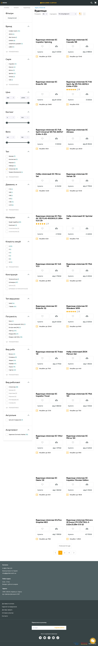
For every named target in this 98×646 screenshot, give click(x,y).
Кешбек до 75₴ (73, 410)
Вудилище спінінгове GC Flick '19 (79, 265)
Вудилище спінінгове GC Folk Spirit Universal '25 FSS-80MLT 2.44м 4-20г (49, 132)
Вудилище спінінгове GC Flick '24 (79, 395)
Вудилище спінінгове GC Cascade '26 (77, 41)
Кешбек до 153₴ (43, 56)
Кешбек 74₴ (72, 239)
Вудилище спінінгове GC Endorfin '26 (46, 83)
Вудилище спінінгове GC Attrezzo (77, 131)
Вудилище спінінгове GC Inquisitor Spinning (46, 41)
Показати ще (64, 546)
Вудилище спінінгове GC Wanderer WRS (77, 307)
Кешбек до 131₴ (43, 410)
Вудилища (27, 7)
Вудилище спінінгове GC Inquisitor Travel (46, 395)
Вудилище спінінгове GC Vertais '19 (77, 175)
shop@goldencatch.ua (9, 573)
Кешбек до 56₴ (43, 453)
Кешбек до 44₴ (73, 368)
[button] (12, 52)
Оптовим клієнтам (7, 613)
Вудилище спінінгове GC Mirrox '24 (77, 437)
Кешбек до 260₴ (74, 149)
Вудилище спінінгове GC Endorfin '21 (46, 307)
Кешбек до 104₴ (74, 56)
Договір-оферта (7, 610)
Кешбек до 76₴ (43, 368)
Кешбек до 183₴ (74, 495)
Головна (6, 7)
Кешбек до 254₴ (44, 326)
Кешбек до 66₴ (73, 281)
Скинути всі (12, 18)
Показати (38, 14)
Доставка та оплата (8, 603)
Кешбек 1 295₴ (73, 539)
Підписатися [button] (59, 627)
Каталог (16, 7)
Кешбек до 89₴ (43, 281)
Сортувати (53, 14)
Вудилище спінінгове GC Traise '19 (49, 353)
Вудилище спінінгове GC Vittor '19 (49, 437)
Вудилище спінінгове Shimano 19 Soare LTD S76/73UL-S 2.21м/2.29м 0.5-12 (79, 522)
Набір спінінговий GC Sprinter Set (79, 217)
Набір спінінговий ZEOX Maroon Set (76, 353)
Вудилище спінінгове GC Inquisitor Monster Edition (77, 479)
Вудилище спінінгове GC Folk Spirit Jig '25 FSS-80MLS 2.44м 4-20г (79, 84)
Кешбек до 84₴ (73, 326)
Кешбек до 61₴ (43, 495)
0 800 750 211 (7, 568)
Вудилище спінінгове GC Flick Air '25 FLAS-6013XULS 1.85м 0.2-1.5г (49, 218)
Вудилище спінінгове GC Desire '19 (46, 479)
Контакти (5, 616)
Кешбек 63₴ (42, 239)
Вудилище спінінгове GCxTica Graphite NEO (48, 521)
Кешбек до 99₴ (73, 453)
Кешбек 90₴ (72, 104)
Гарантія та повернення (9, 607)
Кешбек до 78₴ (43, 539)
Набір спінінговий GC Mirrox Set (48, 175)
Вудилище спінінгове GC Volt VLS (48, 265)
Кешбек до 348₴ (44, 104)
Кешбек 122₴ (42, 191)
